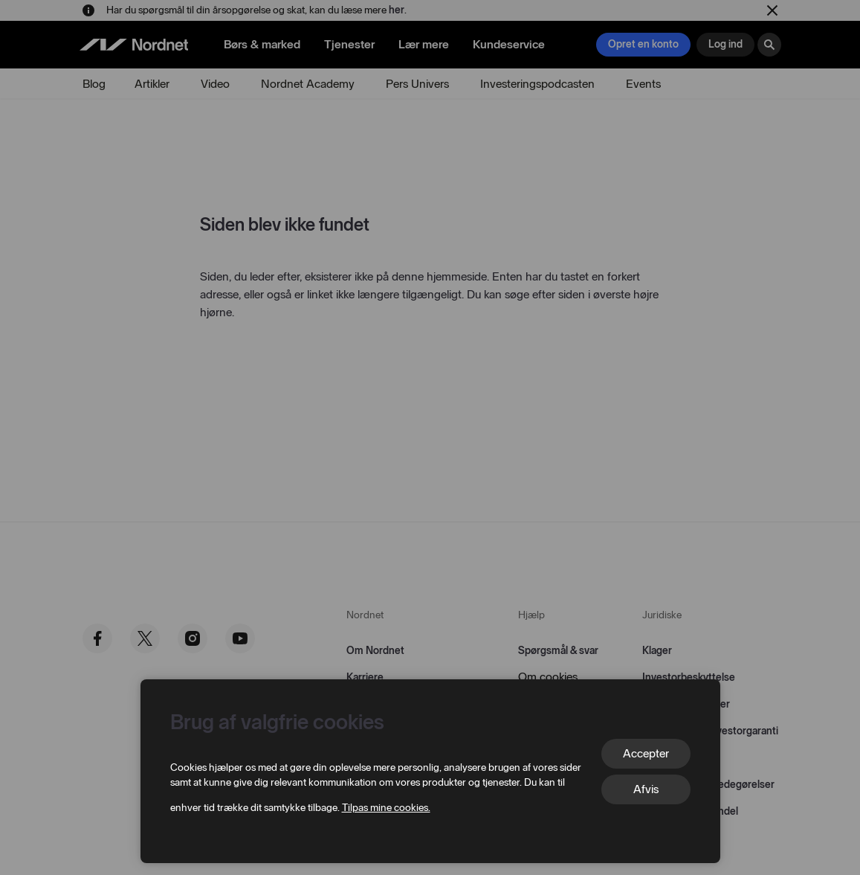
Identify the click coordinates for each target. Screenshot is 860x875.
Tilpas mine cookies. (386, 807)
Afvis (646, 789)
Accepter (646, 753)
